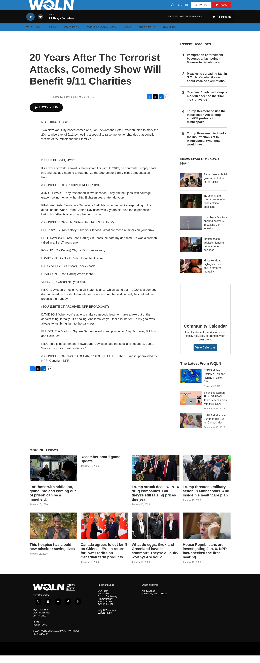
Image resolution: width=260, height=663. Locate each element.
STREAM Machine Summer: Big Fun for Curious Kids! (215, 426)
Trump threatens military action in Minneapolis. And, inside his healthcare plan (206, 498)
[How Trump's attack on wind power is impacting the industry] (191, 230)
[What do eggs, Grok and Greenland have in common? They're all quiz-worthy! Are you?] (155, 533)
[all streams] (222, 24)
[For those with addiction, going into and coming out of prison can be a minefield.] (53, 475)
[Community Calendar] (205, 308)
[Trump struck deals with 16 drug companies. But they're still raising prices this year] (155, 475)
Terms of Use (105, 609)
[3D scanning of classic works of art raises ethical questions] (191, 209)
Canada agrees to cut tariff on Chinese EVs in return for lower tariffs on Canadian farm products (104, 558)
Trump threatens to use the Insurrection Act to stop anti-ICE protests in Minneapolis (206, 124)
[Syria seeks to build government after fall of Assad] (191, 187)
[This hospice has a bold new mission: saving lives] (53, 533)
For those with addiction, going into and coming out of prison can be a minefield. (53, 500)
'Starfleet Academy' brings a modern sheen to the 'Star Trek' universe (207, 103)
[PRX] (207, 656)
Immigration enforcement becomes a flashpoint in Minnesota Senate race (205, 66)
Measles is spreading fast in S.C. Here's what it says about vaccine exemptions (207, 85)
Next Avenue (148, 598)
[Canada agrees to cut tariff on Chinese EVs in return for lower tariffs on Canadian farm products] (104, 533)
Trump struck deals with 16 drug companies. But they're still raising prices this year (155, 500)
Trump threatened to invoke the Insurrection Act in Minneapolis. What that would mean (207, 146)
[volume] (40, 24)
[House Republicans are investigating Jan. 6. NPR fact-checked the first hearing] (207, 533)
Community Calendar (205, 333)
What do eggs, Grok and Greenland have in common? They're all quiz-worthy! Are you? (155, 558)
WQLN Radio (105, 620)
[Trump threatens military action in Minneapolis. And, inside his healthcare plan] (207, 475)
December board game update (100, 466)
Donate (225, 9)
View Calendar (205, 355)
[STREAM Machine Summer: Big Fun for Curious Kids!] (191, 428)
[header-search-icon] (173, 8)
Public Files (104, 601)
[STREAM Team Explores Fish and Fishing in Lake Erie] (191, 383)
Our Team (103, 598)
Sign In (183, 8)
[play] (30, 24)
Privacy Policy (105, 606)
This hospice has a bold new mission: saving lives (52, 554)
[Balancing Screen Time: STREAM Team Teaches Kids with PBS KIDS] (191, 406)
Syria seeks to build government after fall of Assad (215, 186)
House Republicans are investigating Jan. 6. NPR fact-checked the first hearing (205, 558)
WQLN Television (107, 618)
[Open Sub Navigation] (44, 34)
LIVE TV (202, 9)
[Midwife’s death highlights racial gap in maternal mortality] (191, 273)
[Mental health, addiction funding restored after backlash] (191, 252)
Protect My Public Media (154, 601)
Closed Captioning (107, 604)
